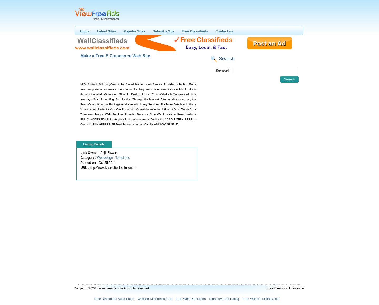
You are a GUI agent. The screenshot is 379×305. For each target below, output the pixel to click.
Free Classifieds (195, 31)
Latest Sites (106, 31)
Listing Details (94, 144)
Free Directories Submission (114, 299)
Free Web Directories (191, 299)
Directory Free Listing (224, 299)
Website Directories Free (155, 299)
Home (84, 31)
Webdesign (105, 158)
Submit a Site (163, 31)
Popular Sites (134, 31)
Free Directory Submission (285, 288)
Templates (122, 158)
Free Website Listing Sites (261, 299)
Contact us (224, 31)
